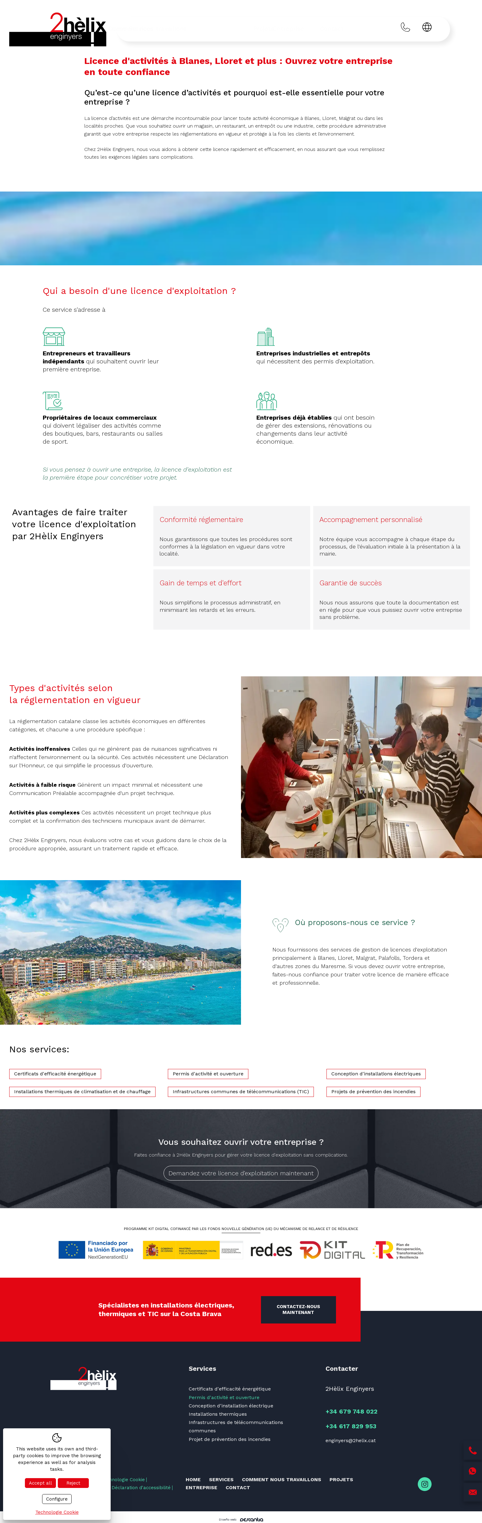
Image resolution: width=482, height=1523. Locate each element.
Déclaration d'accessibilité (141, 1487)
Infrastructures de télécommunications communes (236, 1426)
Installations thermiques (218, 1414)
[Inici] (58, 29)
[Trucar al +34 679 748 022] (405, 28)
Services (170, 28)
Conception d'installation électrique (231, 1406)
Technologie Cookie (123, 1480)
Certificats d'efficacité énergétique (230, 1389)
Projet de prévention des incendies (230, 1439)
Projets (289, 28)
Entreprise (323, 28)
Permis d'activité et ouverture (224, 1397)
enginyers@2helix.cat (351, 1440)
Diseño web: (241, 1519)
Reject (73, 1483)
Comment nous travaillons (227, 28)
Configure (57, 1499)
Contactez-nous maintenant (298, 1309)
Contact (360, 28)
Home (139, 28)
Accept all (40, 1483)
